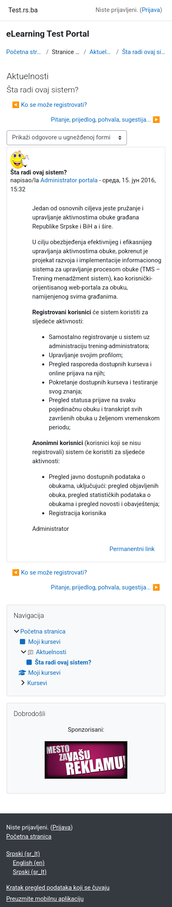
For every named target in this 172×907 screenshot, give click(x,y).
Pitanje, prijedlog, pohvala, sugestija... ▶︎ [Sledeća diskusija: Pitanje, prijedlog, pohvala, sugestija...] (105, 119)
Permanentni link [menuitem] (132, 549)
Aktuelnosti (101, 52)
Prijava (151, 10)
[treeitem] (86, 657)
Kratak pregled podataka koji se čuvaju (58, 887)
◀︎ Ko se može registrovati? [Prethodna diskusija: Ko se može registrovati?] (49, 104)
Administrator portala (69, 180)
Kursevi (37, 683)
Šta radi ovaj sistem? (144, 52)
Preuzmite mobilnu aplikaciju (45, 898)
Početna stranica (24, 52)
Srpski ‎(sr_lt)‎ (23, 854)
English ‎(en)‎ (29, 863)
